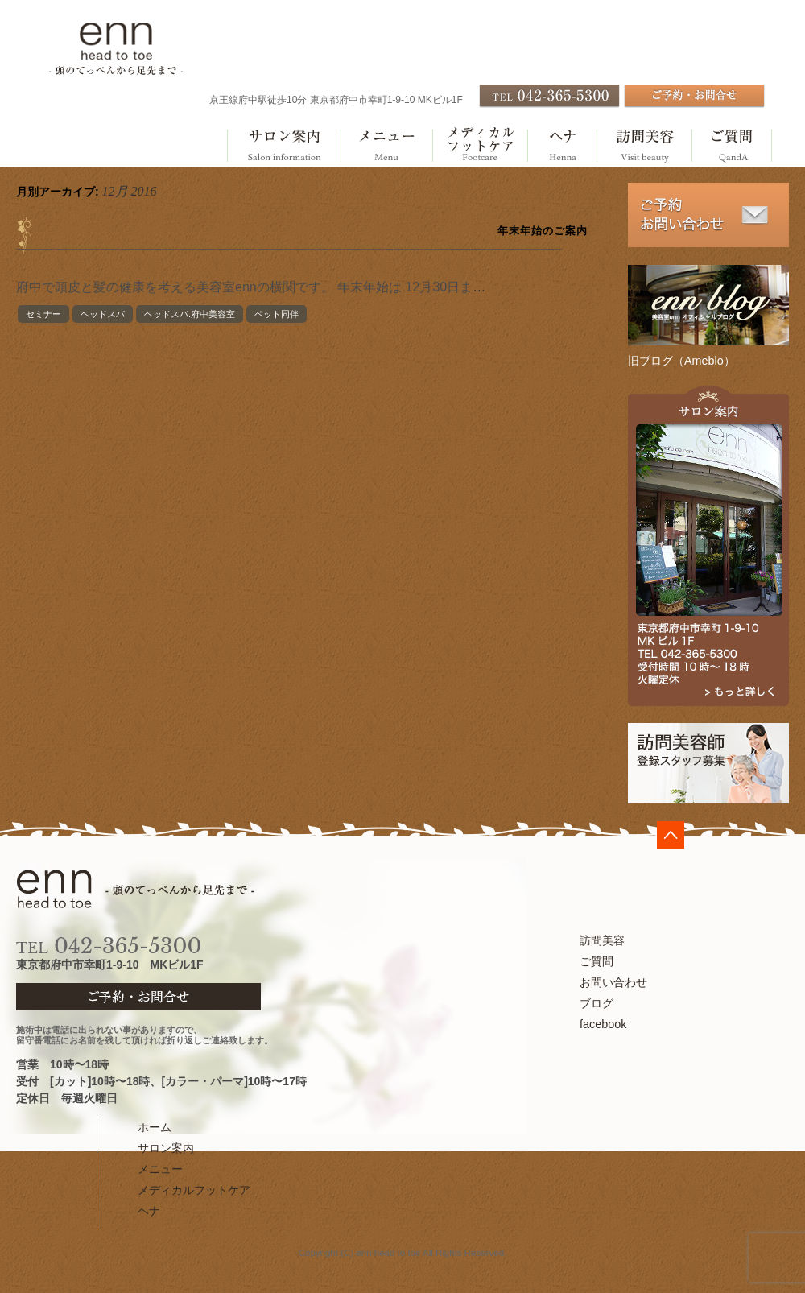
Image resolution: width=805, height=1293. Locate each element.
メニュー (386, 146)
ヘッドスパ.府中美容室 (189, 314)
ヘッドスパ (102, 314)
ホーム (154, 1127)
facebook (603, 1024)
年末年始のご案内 (542, 231)
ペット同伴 (276, 314)
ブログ (596, 1003)
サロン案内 (283, 146)
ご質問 (731, 146)
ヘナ (562, 146)
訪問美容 (644, 146)
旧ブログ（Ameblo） (681, 360)
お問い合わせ (613, 982)
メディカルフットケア (479, 146)
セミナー (43, 314)
